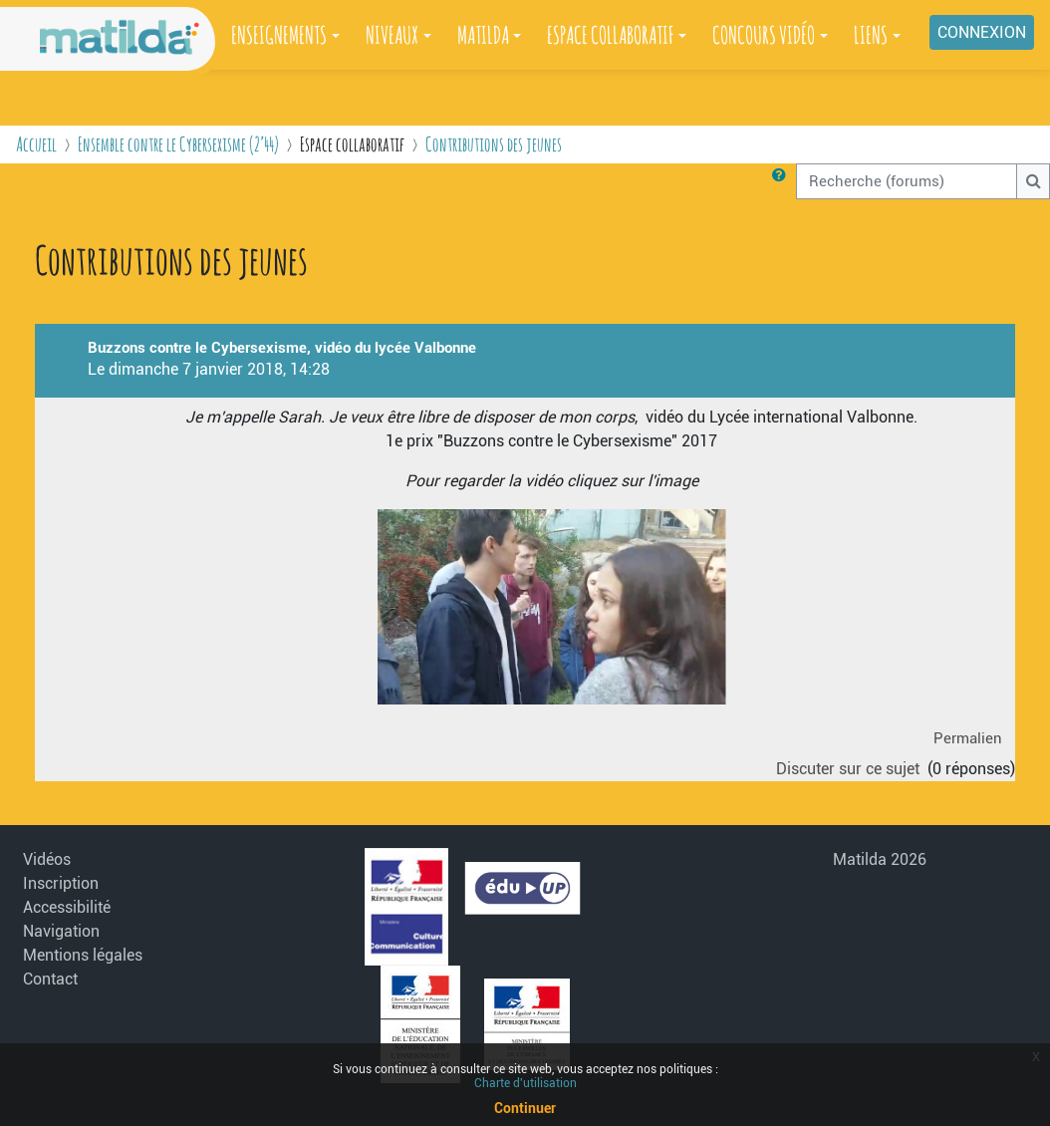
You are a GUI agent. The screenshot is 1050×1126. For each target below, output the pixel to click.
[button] (783, 181)
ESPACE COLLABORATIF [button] (610, 35)
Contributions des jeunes (493, 144)
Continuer (525, 1108)
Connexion (981, 32)
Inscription (61, 883)
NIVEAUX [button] (392, 35)
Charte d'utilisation (525, 1083)
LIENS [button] (871, 35)
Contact (50, 979)
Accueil (36, 144)
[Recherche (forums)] (906, 181)
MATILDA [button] (483, 35)
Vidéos (47, 859)
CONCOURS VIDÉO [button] (763, 35)
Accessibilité (67, 907)
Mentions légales (82, 955)
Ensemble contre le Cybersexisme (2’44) (178, 144)
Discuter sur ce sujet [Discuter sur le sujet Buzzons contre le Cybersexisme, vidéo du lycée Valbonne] (849, 768)
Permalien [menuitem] (967, 738)
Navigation (61, 931)
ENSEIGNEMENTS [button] (279, 35)
